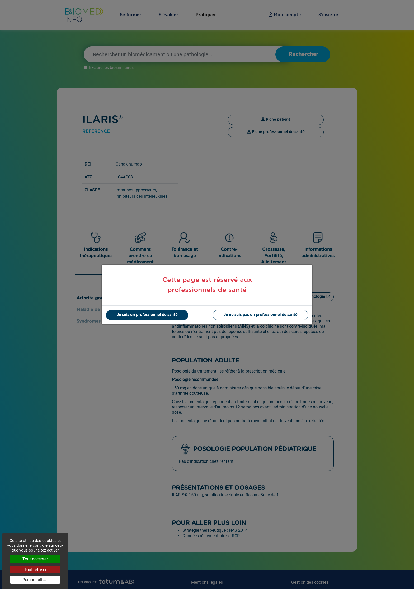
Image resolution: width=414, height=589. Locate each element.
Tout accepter (35, 559)
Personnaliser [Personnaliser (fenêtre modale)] (35, 579)
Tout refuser (35, 569)
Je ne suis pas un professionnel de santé (260, 315)
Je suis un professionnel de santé (147, 315)
